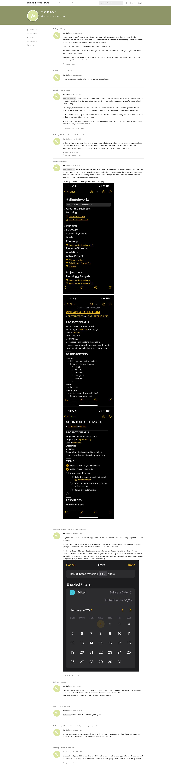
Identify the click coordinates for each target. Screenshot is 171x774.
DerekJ (67, 715)
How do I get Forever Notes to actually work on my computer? (76, 726)
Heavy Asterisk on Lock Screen (65, 748)
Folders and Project (61, 161)
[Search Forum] (111, 3)
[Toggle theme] (126, 3)
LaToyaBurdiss (70, 98)
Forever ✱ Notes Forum (38, 2)
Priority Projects (60, 682)
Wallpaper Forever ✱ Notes (64, 71)
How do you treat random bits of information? (70, 529)
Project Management (62, 29)
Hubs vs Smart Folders (62, 90)
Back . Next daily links (62, 706)
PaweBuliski (69, 169)
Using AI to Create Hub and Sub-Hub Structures (71, 135)
